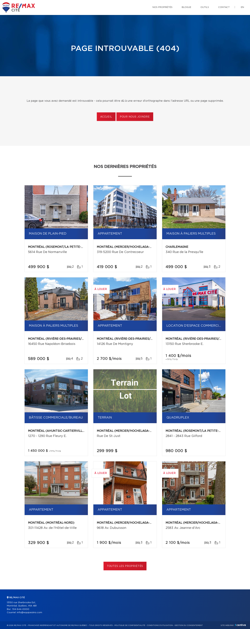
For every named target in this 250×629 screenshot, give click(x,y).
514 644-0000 (20, 609)
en (242, 7)
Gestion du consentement (189, 625)
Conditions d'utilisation (160, 625)
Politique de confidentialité (130, 625)
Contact (224, 7)
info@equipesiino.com (29, 612)
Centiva (240, 625)
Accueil (106, 117)
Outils (204, 7)
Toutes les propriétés (125, 566)
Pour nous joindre (135, 117)
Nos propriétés (162, 7)
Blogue (186, 7)
